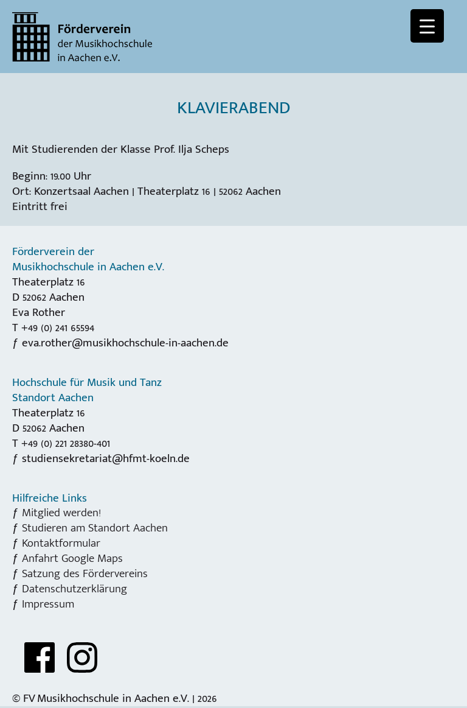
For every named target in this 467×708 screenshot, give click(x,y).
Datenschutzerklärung (74, 588)
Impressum (48, 604)
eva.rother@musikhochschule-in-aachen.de (125, 342)
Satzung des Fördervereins (85, 573)
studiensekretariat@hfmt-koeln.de (106, 458)
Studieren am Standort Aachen (95, 528)
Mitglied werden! (61, 512)
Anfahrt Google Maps (72, 558)
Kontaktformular (61, 543)
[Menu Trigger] (427, 26)
